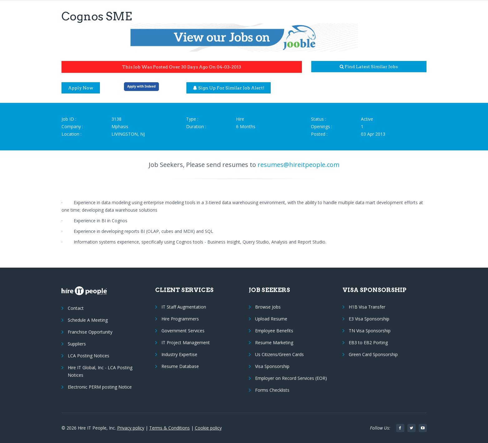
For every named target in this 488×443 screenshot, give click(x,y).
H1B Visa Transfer (367, 307)
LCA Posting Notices (88, 356)
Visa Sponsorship (272, 366)
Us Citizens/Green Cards (279, 354)
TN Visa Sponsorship (370, 331)
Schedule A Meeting (88, 320)
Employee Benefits (274, 331)
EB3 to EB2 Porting (368, 342)
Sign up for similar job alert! (228, 87)
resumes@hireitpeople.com (298, 164)
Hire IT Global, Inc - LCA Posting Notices (100, 371)
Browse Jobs (268, 307)
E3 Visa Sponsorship (369, 319)
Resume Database (180, 366)
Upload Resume (271, 319)
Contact (76, 308)
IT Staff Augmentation (183, 307)
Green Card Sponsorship (373, 354)
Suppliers (77, 344)
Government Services (183, 331)
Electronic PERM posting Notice (100, 387)
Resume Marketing (274, 342)
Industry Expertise (179, 354)
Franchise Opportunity (90, 332)
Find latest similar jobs (369, 66)
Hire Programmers (180, 319)
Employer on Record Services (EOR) (291, 378)
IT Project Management (185, 342)
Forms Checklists (272, 390)
